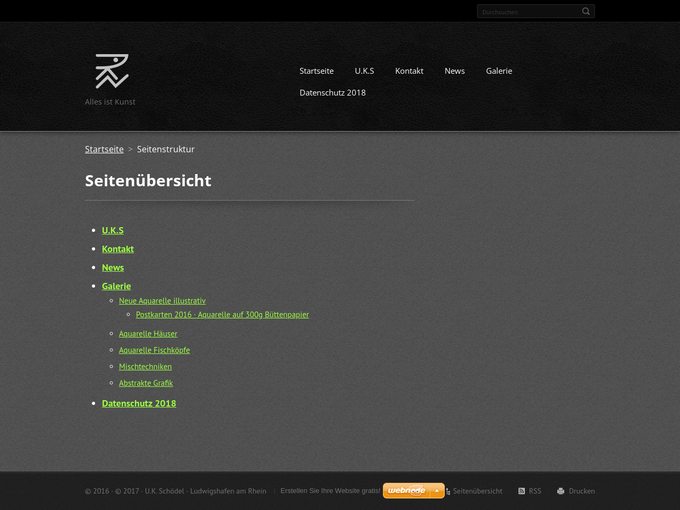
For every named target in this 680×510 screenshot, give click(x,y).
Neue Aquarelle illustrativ (162, 301)
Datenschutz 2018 (333, 92)
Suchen (586, 11)
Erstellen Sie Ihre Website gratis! (330, 491)
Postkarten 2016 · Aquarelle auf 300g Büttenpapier (222, 314)
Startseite (317, 70)
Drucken (582, 491)
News (455, 70)
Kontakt (409, 70)
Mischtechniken (145, 366)
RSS (535, 491)
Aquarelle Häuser (148, 334)
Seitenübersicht (478, 491)
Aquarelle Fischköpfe (154, 350)
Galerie (499, 70)
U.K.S (364, 70)
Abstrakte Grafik (146, 383)
